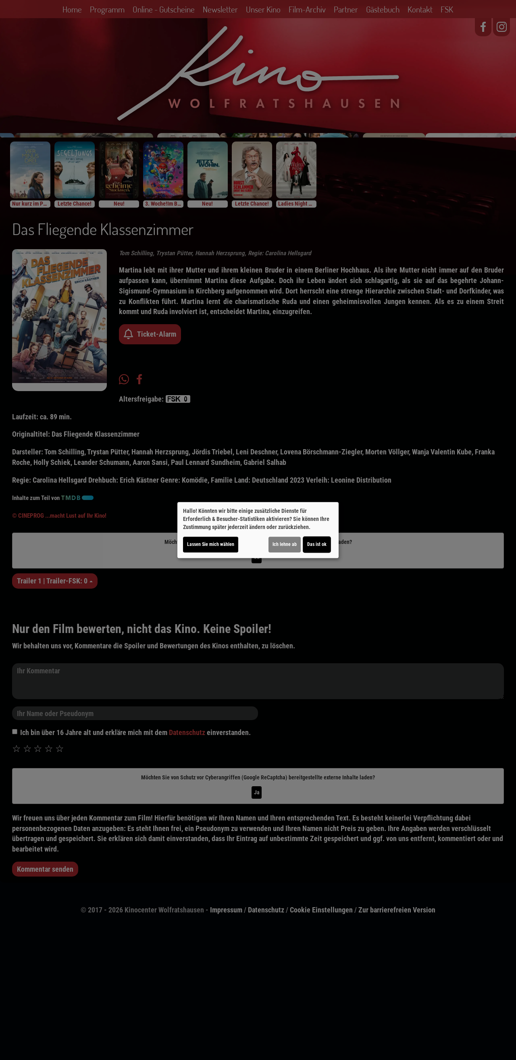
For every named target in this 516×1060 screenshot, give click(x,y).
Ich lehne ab (285, 544)
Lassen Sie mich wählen (210, 544)
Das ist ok (317, 544)
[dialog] (258, 530)
